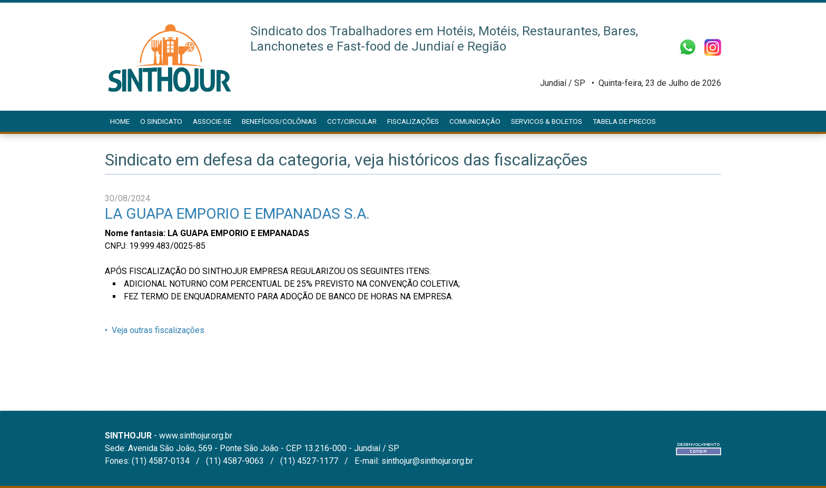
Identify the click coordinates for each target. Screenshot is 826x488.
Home (120, 121)
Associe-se (212, 121)
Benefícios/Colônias (279, 121)
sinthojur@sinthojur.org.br (427, 461)
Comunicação (474, 121)
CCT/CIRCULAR (352, 121)
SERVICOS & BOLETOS (546, 121)
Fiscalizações (413, 121)
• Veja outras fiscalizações (154, 330)
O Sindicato (161, 121)
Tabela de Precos (624, 121)
